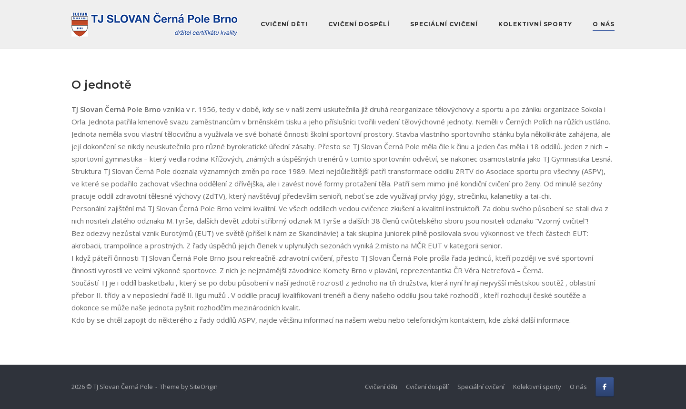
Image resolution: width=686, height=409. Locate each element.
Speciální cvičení (444, 24)
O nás (604, 24)
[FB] (604, 387)
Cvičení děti (284, 24)
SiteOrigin (204, 386)
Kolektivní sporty (535, 24)
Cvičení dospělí (359, 24)
